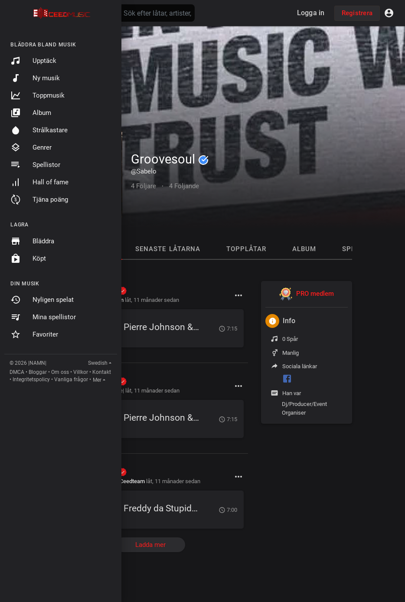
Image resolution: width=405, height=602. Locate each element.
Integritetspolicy (31, 379)
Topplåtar (246, 249)
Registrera (357, 13)
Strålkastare (39, 130)
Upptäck (33, 61)
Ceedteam (132, 481)
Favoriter (34, 334)
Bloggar (38, 372)
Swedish (98, 363)
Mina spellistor (43, 317)
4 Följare (143, 186)
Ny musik (35, 78)
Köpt (28, 258)
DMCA (17, 372)
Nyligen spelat (42, 299)
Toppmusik (37, 95)
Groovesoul (170, 159)
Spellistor (35, 165)
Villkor (80, 372)
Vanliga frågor (71, 379)
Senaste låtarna (167, 249)
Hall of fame (39, 182)
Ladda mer (150, 545)
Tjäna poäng (39, 199)
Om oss (60, 372)
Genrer (31, 147)
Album (30, 113)
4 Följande (184, 186)
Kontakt (101, 372)
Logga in (311, 13)
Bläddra (32, 241)
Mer (97, 380)
